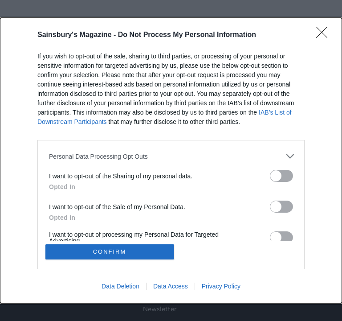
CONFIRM (109, 251)
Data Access (170, 286)
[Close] (324, 35)
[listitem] (171, 156)
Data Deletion (120, 286)
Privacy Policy (221, 286)
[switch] (281, 176)
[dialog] (171, 160)
